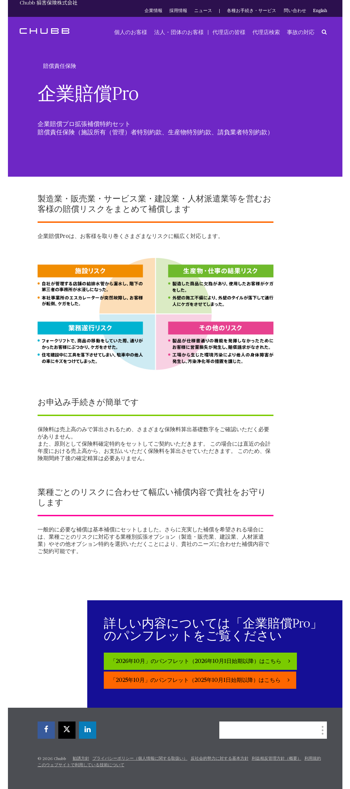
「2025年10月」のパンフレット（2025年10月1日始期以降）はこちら (196, 680)
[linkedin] (87, 730)
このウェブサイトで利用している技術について (81, 765)
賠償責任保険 (59, 66)
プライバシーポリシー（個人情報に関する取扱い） (140, 759)
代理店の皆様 (229, 32)
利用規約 (312, 759)
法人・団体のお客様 (179, 32)
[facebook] (46, 730)
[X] (67, 730)
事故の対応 (300, 32)
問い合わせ (295, 11)
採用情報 (178, 11)
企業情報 (153, 11)
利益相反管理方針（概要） (276, 759)
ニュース (203, 11)
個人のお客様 (130, 32)
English (320, 11)
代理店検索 (266, 32)
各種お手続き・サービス (251, 11)
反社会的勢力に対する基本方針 (220, 759)
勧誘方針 (81, 759)
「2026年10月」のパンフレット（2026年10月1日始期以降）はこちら (196, 661)
